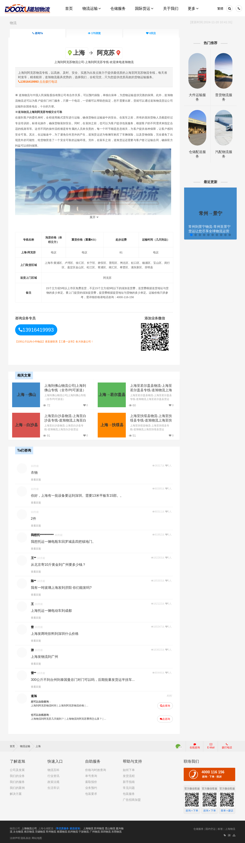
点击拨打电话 (39, 81)
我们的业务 (17, 775)
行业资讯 (53, 775)
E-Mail (211, 745)
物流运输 (27, 745)
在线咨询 (195, 745)
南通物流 (62, 831)
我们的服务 (17, 781)
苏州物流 (99, 827)
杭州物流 (73, 831)
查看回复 (37, 479)
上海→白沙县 (26, 425)
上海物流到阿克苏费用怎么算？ (85, 718)
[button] (190, 235)
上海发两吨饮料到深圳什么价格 (56, 633)
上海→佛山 (26, 394)
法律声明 (15, 837)
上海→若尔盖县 (110, 394)
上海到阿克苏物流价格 (73, 705)
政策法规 (53, 781)
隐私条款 (26, 837)
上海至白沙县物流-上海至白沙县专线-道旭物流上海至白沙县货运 (64, 420)
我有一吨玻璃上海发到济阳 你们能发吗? (62, 587)
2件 (35, 518)
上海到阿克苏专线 (41, 112)
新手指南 (129, 781)
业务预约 (91, 787)
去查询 (164, 705)
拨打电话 (227, 745)
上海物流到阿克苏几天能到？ (49, 718)
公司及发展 (17, 769)
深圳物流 (105, 831)
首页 (14, 745)
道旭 (35, 695)
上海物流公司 (29, 827)
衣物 (35, 472)
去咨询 (164, 718)
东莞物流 (116, 831)
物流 (13, 23)
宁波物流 (84, 831)
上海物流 (88, 827)
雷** (35, 672)
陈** (35, 580)
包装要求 (91, 793)
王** (35, 557)
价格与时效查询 (95, 769)
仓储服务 (198, 828)
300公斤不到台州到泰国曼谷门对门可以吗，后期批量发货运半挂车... (84, 679)
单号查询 (91, 775)
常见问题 (129, 787)
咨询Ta (37, 33)
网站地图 (37, 837)
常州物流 (51, 831)
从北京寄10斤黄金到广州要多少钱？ (59, 564)
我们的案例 (17, 787)
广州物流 (95, 831)
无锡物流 (40, 831)
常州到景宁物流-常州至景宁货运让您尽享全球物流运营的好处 (208, 231)
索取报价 (91, 781)
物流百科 (53, 769)
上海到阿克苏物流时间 (45, 705)
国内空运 (210, 828)
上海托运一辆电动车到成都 (52, 610)
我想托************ (43, 534)
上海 (38, 745)
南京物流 (29, 831)
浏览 (94, 33)
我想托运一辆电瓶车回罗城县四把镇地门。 (64, 541)
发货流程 (129, 775)
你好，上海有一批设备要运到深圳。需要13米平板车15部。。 (78, 495)
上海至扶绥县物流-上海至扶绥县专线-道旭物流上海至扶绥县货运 (149, 420)
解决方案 (16, 793)
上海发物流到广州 (46, 656)
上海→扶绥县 (110, 425)
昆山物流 (110, 827)
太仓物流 (18, 831)
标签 (220, 828)
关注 (151, 33)
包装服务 (129, 793)
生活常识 (53, 787)
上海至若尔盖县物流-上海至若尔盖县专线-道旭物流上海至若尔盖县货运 (149, 389)
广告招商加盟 (132, 799)
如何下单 (129, 769)
